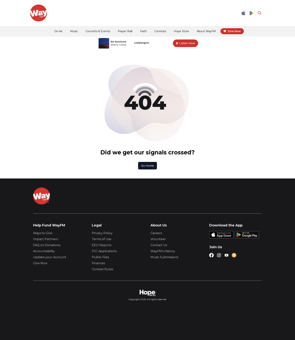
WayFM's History (163, 251)
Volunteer (158, 239)
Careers (156, 233)
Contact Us (159, 245)
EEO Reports (101, 245)
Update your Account (49, 257)
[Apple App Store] (243, 13)
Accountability (44, 251)
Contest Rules (102, 269)
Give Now (40, 263)
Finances (98, 263)
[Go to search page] (259, 13)
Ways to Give (42, 233)
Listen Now (185, 43)
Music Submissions (164, 257)
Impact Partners (45, 239)
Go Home (147, 165)
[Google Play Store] (251, 13)
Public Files (100, 257)
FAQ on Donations (46, 245)
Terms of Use (101, 239)
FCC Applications (104, 251)
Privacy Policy (102, 233)
